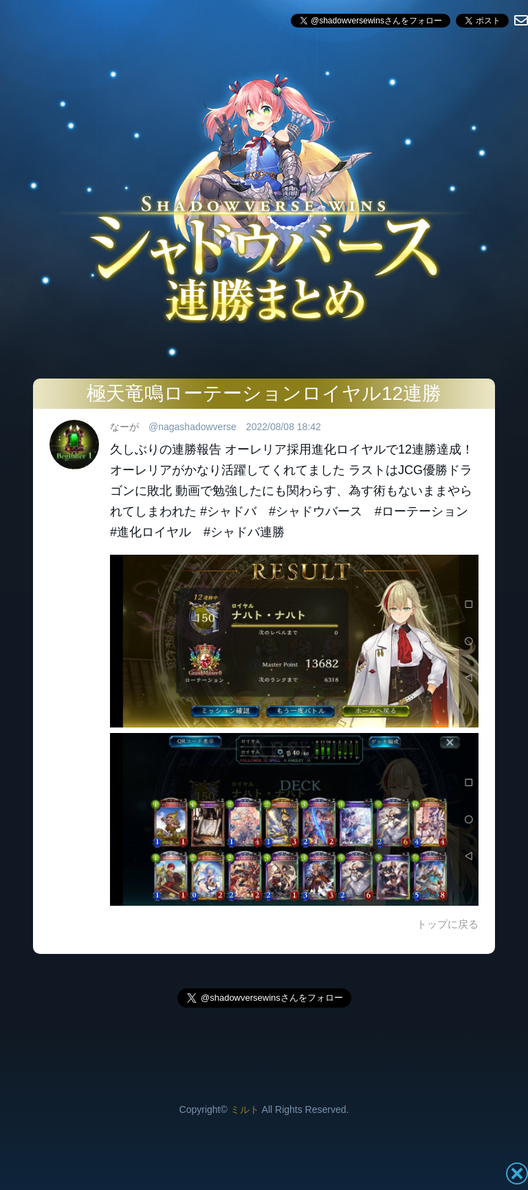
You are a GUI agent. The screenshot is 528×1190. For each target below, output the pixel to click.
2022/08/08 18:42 (283, 426)
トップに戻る (447, 924)
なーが (124, 426)
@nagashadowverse (192, 426)
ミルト (244, 1109)
